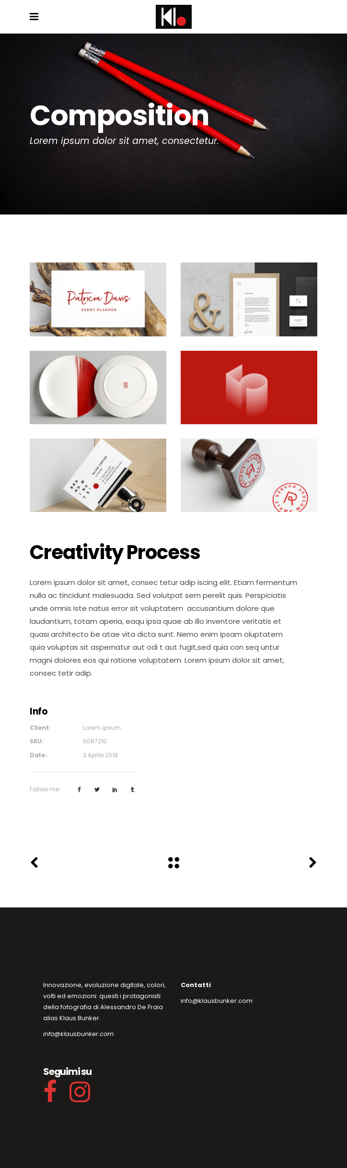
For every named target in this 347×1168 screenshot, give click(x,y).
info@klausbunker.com (78, 1033)
